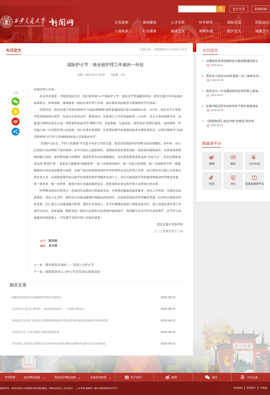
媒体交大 (178, 31)
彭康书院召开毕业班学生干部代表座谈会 (230, 106)
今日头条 (254, 163)
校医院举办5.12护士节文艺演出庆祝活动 (72, 271)
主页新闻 (121, 22)
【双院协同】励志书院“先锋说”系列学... (229, 121)
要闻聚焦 (150, 22)
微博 (211, 163)
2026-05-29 (216, 80)
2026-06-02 (216, 95)
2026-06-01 (216, 65)
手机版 (263, 388)
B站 (233, 183)
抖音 (211, 183)
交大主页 (239, 7)
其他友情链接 (98, 377)
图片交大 (234, 31)
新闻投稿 (261, 7)
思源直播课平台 (254, 183)
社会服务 (150, 31)
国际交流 (234, 22)
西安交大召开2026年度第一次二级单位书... (231, 75)
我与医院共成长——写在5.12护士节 (69, 264)
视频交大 (262, 31)
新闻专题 (206, 31)
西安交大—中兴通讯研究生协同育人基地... (231, 91)
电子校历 (136, 377)
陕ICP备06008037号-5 (105, 388)
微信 (233, 163)
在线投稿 (237, 388)
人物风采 (121, 31)
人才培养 (178, 22)
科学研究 (206, 22)
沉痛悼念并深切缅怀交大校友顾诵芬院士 (230, 60)
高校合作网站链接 (65, 377)
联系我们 (251, 388)
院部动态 (262, 22)
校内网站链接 (32, 377)
